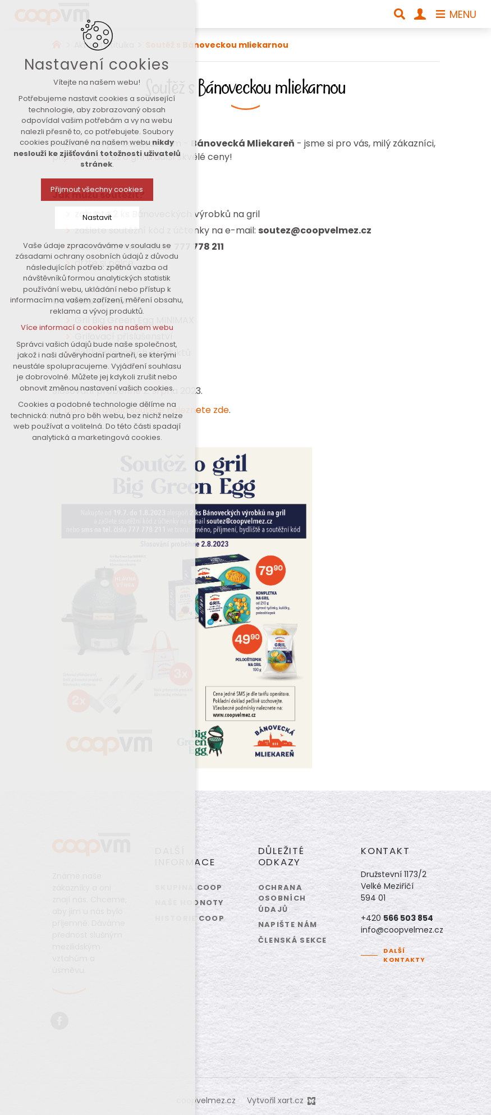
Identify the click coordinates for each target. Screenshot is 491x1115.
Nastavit (69, 217)
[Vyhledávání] (399, 14)
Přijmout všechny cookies (70, 189)
